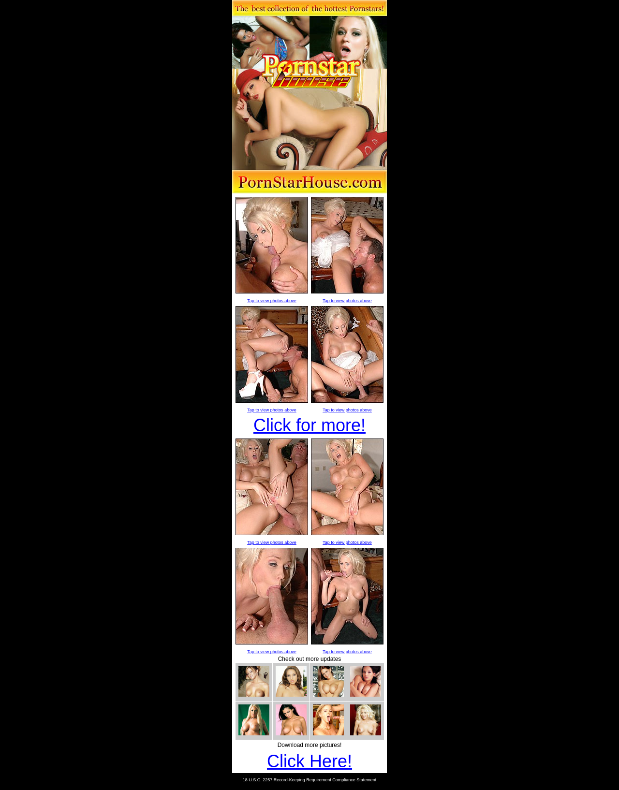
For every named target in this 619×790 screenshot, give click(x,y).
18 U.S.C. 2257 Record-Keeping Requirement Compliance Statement (310, 779)
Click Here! (309, 761)
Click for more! (309, 425)
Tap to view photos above (271, 300)
